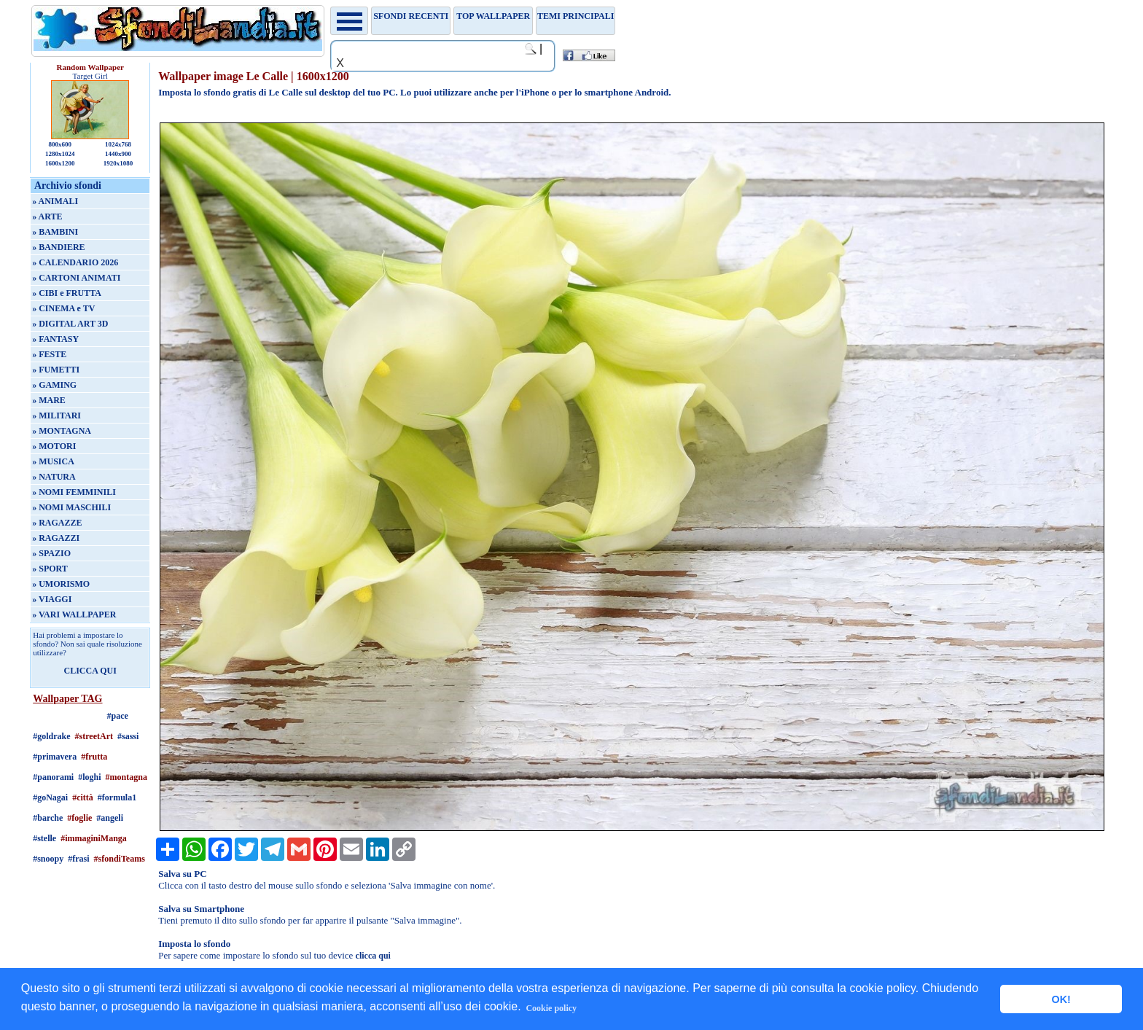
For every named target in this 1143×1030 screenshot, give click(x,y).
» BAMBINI (55, 232)
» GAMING (54, 385)
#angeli (109, 818)
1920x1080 (118, 163)
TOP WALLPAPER (493, 16)
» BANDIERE (58, 247)
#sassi (128, 736)
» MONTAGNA (61, 431)
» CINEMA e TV (63, 308)
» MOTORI (54, 446)
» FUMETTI (55, 369)
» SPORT (50, 568)
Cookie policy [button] (551, 1008)
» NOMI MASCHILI (71, 507)
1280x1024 (60, 153)
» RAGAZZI (55, 538)
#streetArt (94, 736)
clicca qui (373, 956)
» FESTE (49, 354)
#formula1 (117, 797)
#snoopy (48, 859)
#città (82, 797)
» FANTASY (55, 339)
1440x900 (118, 153)
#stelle (44, 838)
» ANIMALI (55, 201)
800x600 (59, 144)
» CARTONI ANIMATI (76, 278)
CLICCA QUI (90, 671)
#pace (117, 716)
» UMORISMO (61, 584)
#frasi (78, 859)
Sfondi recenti (410, 16)
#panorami (53, 777)
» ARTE (47, 216)
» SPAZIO (51, 553)
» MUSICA (53, 461)
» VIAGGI (51, 599)
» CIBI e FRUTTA (66, 293)
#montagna (126, 777)
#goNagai (50, 797)
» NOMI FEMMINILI (74, 492)
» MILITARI (56, 415)
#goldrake (51, 736)
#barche (48, 818)
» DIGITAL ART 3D (70, 324)
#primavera (55, 757)
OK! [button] (1060, 999)
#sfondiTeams (119, 859)
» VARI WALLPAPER (74, 614)
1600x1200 (60, 163)
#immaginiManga (94, 838)
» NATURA (53, 477)
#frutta (94, 757)
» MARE (49, 400)
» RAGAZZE (57, 523)
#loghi (89, 777)
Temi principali (575, 16)
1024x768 (118, 144)
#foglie (79, 818)
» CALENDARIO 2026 (75, 262)
